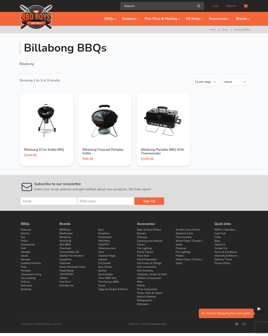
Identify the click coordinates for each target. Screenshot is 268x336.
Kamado (26, 259)
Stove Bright (105, 274)
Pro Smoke (104, 263)
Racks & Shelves (146, 296)
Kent (101, 229)
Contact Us (220, 248)
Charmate (65, 248)
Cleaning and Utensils (150, 241)
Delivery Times (223, 259)
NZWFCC (103, 244)
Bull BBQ (65, 244)
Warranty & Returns (226, 255)
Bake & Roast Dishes (149, 229)
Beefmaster (66, 233)
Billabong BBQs (242, 29)
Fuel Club (220, 233)
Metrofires (104, 241)
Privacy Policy (222, 263)
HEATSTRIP (67, 274)
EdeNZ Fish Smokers (72, 255)
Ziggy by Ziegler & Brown (113, 289)
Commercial (28, 244)
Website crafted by (147, 324)
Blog (217, 241)
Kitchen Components (149, 278)
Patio (24, 267)
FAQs (217, 237)
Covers (141, 244)
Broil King (65, 241)
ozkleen (102, 259)
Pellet (24, 241)
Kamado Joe (67, 285)
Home (212, 29)
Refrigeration (144, 300)
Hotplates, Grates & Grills (152, 274)
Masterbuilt (105, 237)
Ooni (101, 252)
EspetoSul (65, 259)
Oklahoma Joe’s (107, 248)
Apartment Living (31, 274)
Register (231, 6)
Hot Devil (65, 282)
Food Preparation (147, 259)
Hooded (25, 252)
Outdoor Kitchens (31, 263)
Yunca (101, 285)
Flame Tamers (145, 252)
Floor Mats (143, 255)
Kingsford (103, 233)
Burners (141, 233)
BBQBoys (65, 229)
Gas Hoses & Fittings (149, 263)
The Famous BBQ (108, 282)
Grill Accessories (146, 267)
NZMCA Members (224, 229)
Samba (102, 270)
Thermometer (184, 237)
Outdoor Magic (107, 255)
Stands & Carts (184, 233)
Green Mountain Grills (72, 267)
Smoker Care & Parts (188, 229)
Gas (23, 237)
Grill (23, 248)
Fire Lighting (144, 248)
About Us (219, 244)
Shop (224, 29)
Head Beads (67, 270)
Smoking (26, 289)
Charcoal (26, 229)
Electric (25, 233)
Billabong (65, 237)
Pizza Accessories (147, 289)
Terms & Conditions (225, 252)
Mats (140, 282)
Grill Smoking (145, 270)
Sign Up (149, 201)
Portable (26, 270)
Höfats (63, 278)
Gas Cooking (28, 278)
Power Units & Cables (149, 293)
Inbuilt (24, 255)
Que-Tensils (105, 267)
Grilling (25, 282)
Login (215, 6)
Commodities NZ (69, 252)
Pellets (141, 285)
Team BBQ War (107, 278)
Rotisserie (26, 285)
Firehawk (65, 263)
